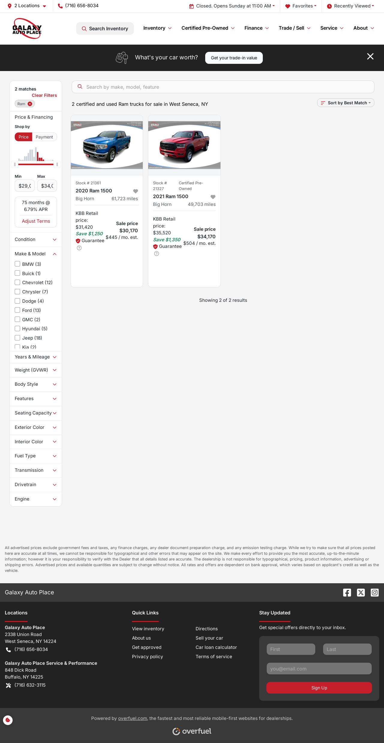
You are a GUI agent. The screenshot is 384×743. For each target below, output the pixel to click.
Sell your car (209, 638)
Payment (44, 136)
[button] (29, 6)
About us (141, 638)
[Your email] (319, 668)
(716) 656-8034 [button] (78, 5)
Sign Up (319, 687)
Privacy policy (147, 656)
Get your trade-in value (234, 57)
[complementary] (366, 725)
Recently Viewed (348, 6)
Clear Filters (44, 95)
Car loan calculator (216, 647)
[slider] (14, 164)
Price (23, 136)
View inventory (148, 629)
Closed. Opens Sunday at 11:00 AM (230, 6)
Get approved (146, 647)
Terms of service (214, 656)
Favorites (299, 6)
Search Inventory (105, 28)
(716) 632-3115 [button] (26, 685)
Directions (207, 629)
